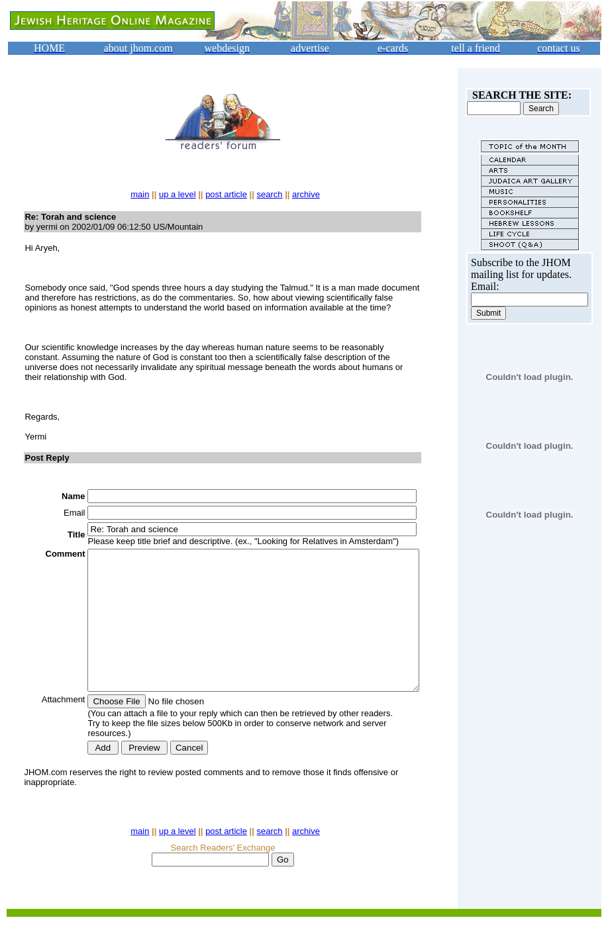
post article (229, 194)
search (272, 194)
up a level (180, 194)
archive (309, 194)
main (142, 194)
